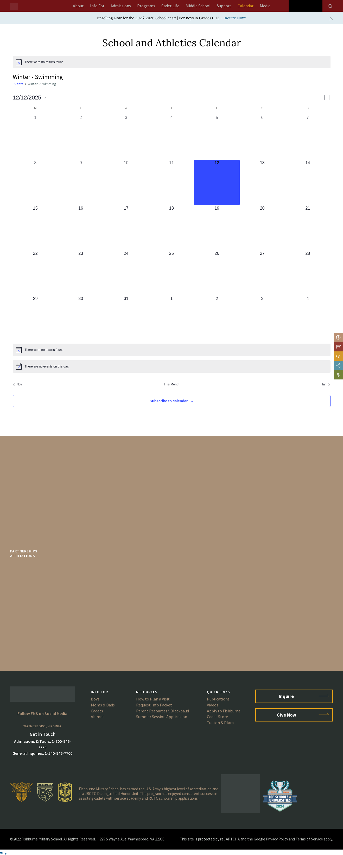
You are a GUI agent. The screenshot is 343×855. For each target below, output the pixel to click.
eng (3, 852)
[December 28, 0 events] (307, 273)
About (78, 5)
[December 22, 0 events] (35, 273)
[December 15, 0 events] (35, 227)
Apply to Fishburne (223, 710)
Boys (95, 699)
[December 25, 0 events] (171, 273)
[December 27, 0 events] (262, 273)
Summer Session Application (161, 716)
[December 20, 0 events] (262, 227)
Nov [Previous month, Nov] (17, 384)
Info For (97, 5)
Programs (146, 5)
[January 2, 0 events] (216, 318)
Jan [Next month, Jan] (325, 384)
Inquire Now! (235, 18)
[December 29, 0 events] (35, 318)
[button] (171, 852)
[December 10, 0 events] (126, 182)
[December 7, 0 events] (307, 137)
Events (18, 84)
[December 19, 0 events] (216, 227)
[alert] (172, 62)
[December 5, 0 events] (216, 137)
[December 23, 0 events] (80, 273)
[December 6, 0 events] (262, 137)
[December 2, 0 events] (80, 137)
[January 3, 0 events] (262, 318)
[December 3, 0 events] (126, 137)
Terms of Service (309, 839)
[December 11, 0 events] (171, 182)
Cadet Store (217, 716)
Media (265, 5)
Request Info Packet (154, 704)
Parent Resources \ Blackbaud (162, 710)
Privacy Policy (277, 839)
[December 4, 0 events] (171, 137)
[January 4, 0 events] (307, 318)
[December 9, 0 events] (80, 182)
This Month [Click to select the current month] (171, 384)
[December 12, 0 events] (216, 182)
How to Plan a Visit (153, 699)
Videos (212, 704)
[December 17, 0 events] (126, 227)
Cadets (97, 710)
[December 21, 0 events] (307, 227)
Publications (218, 699)
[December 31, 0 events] (126, 318)
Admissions (121, 5)
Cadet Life (170, 5)
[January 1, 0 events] (171, 318)
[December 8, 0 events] (35, 182)
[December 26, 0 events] (216, 273)
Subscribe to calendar (169, 401)
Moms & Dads (103, 704)
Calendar (245, 5)
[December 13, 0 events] (262, 182)
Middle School (198, 5)
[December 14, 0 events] (307, 182)
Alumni (97, 716)
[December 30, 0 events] (80, 318)
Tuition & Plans (220, 722)
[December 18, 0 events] (171, 227)
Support (224, 5)
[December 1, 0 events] (35, 137)
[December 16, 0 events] (80, 227)
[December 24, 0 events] (126, 273)
